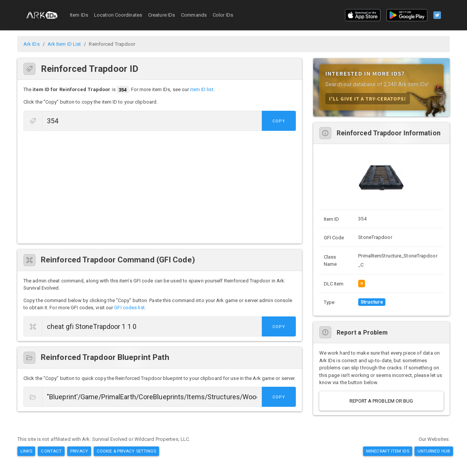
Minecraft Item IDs (387, 451)
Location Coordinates (118, 15)
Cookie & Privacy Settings (126, 451)
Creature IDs (161, 15)
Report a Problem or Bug (381, 401)
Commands (194, 15)
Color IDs (223, 15)
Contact (51, 451)
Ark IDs (31, 44)
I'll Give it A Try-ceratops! (367, 98)
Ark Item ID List (64, 44)
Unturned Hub (434, 451)
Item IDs (79, 15)
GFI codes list (129, 307)
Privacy (79, 451)
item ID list (201, 90)
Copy (278, 121)
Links (26, 451)
